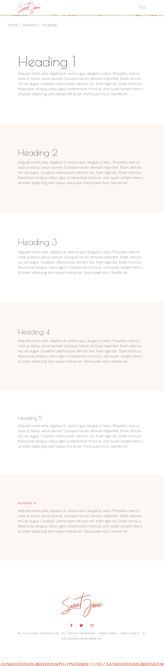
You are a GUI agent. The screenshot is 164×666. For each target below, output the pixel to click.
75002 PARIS (130, 633)
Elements (30, 25)
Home (13, 25)
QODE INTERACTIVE (44, 633)
